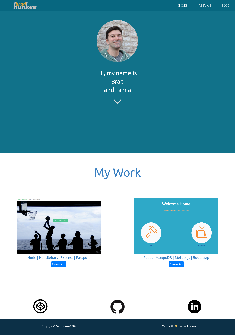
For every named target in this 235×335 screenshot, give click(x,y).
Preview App (58, 264)
